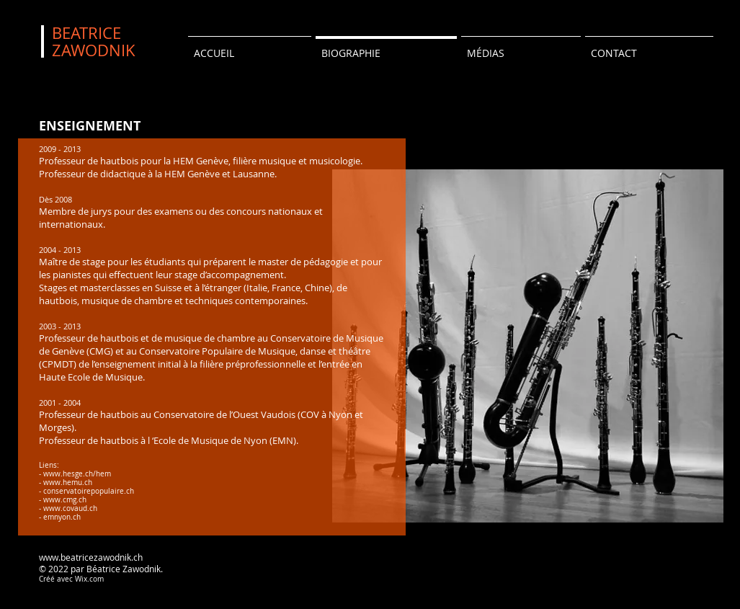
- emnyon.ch (60, 517)
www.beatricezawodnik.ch (91, 557)
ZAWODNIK (93, 50)
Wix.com (89, 579)
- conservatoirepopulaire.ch (86, 491)
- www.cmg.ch (62, 499)
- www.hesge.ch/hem (75, 474)
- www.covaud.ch (68, 508)
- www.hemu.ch (65, 482)
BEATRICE (86, 32)
